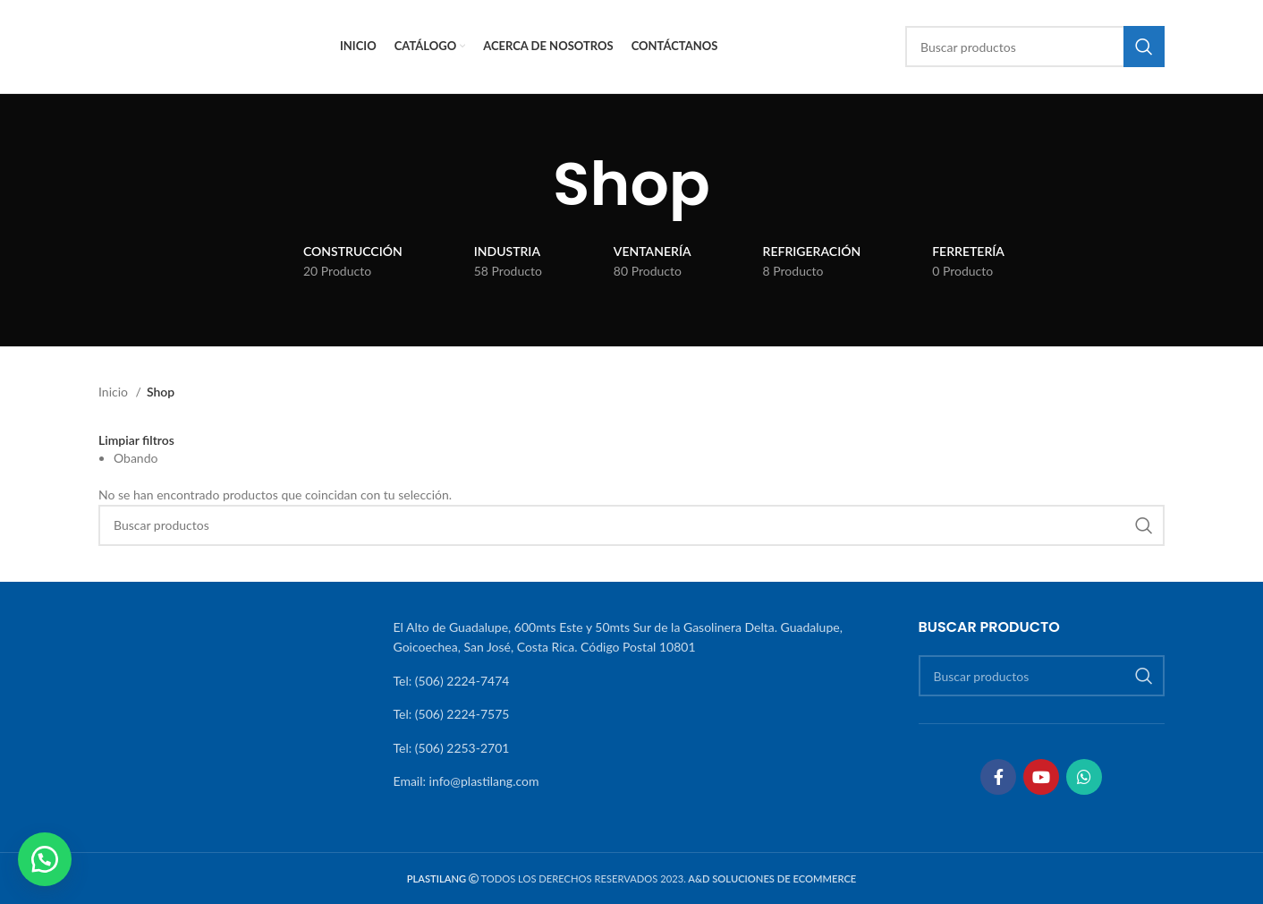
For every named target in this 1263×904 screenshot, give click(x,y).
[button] (45, 859)
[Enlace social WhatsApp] (1084, 777)
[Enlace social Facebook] (998, 777)
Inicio (114, 391)
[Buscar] (1035, 46)
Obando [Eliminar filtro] (135, 457)
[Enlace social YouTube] (1041, 777)
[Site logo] (210, 45)
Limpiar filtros (136, 440)
